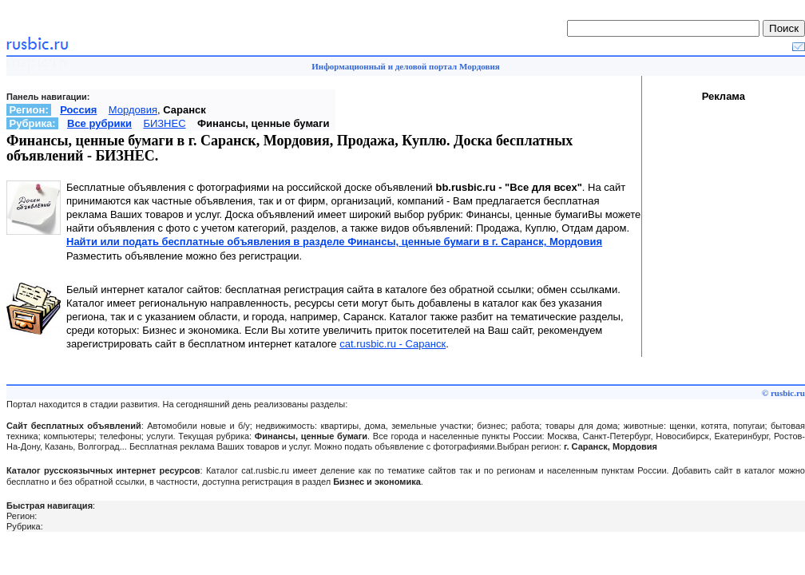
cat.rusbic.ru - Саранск (392, 344)
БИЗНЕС (164, 123)
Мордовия (133, 110)
